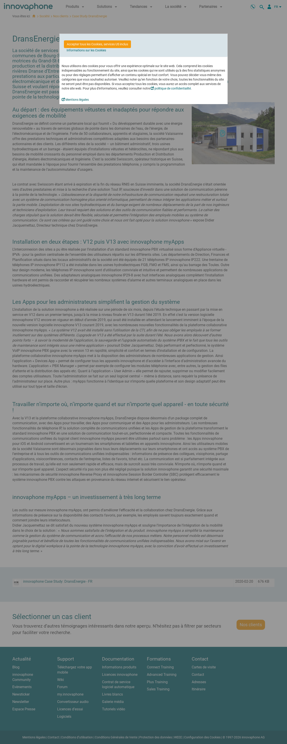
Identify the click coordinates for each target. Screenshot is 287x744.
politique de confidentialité (171, 88)
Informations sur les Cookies (86, 50)
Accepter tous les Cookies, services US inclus (97, 44)
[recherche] (262, 6)
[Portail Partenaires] (269, 6)
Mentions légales (75, 99)
